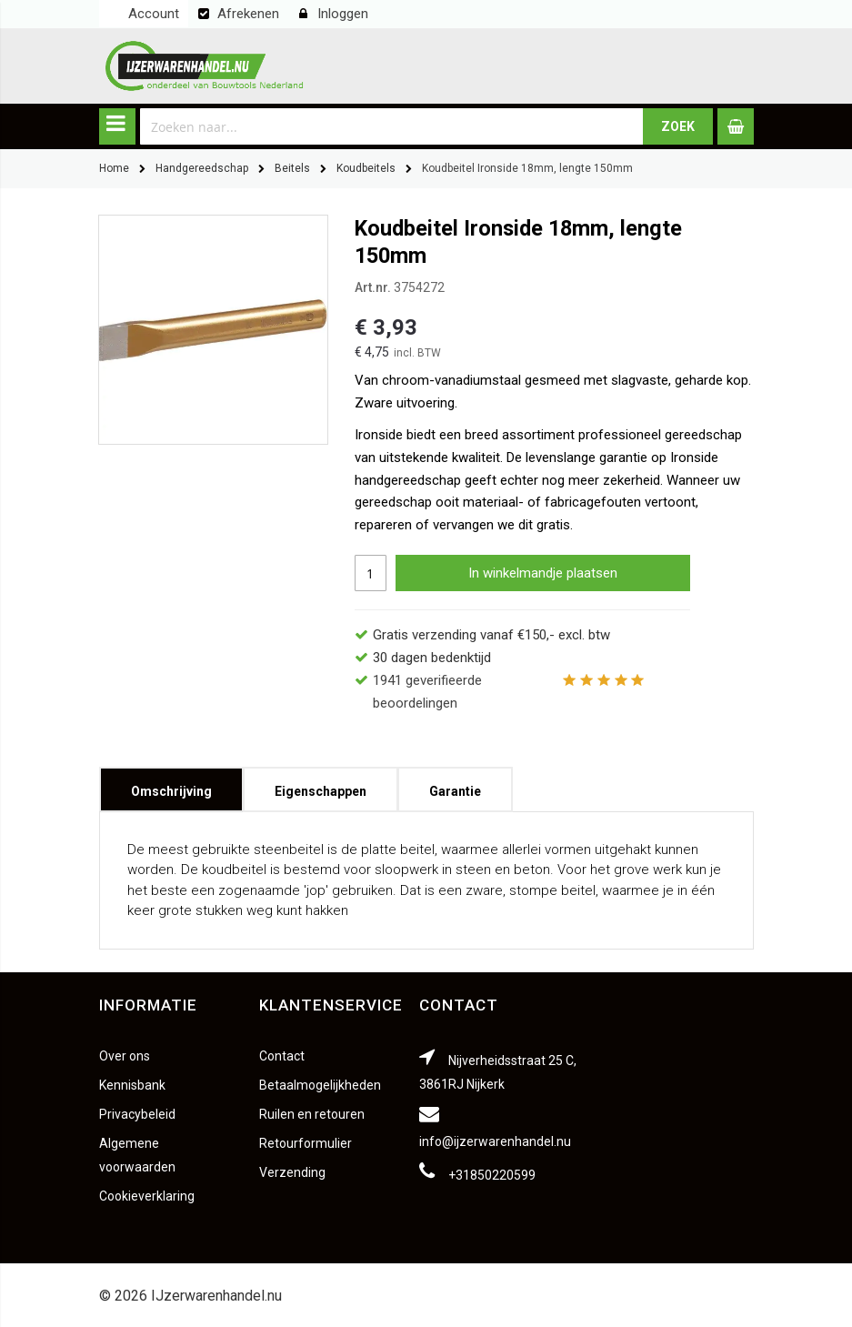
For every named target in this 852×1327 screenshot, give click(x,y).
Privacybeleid (137, 1114)
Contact (282, 1056)
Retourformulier (305, 1143)
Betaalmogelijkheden (320, 1085)
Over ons (124, 1056)
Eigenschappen (320, 785)
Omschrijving (171, 785)
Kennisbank (132, 1085)
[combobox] (392, 126)
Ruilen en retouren (312, 1114)
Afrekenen (248, 13)
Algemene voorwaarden (137, 1155)
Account (153, 13)
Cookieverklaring (147, 1196)
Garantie (455, 785)
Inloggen (342, 13)
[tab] (171, 789)
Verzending (292, 1172)
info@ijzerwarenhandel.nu (495, 1141)
